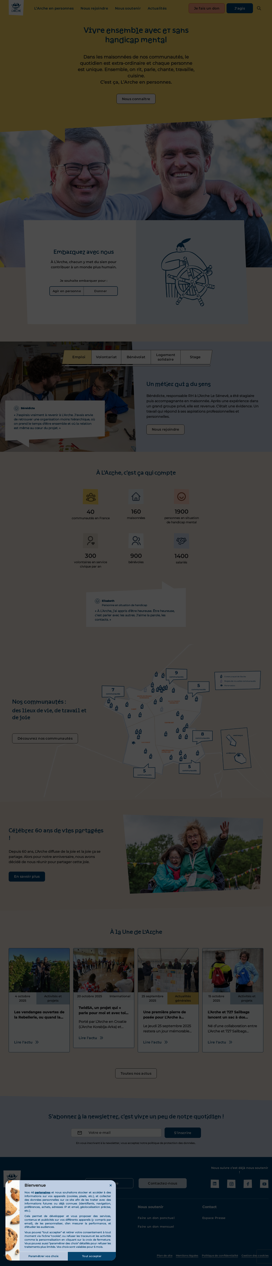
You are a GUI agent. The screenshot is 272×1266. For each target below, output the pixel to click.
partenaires (42, 1192)
